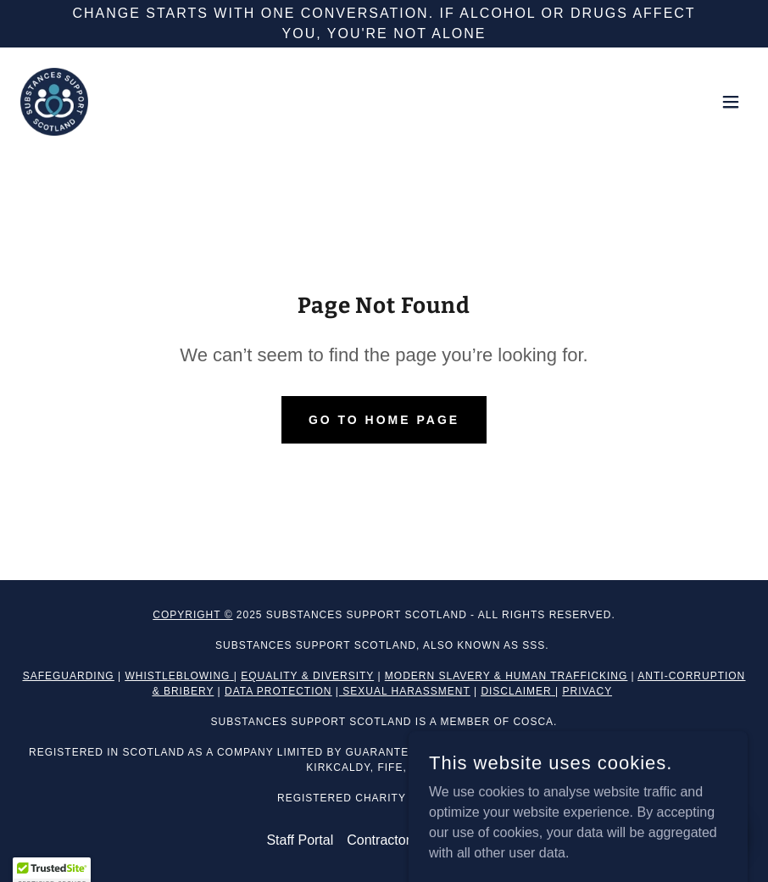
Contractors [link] (382, 840)
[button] (731, 102)
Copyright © (192, 615)
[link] (54, 102)
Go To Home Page (384, 420)
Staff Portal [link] (299, 840)
